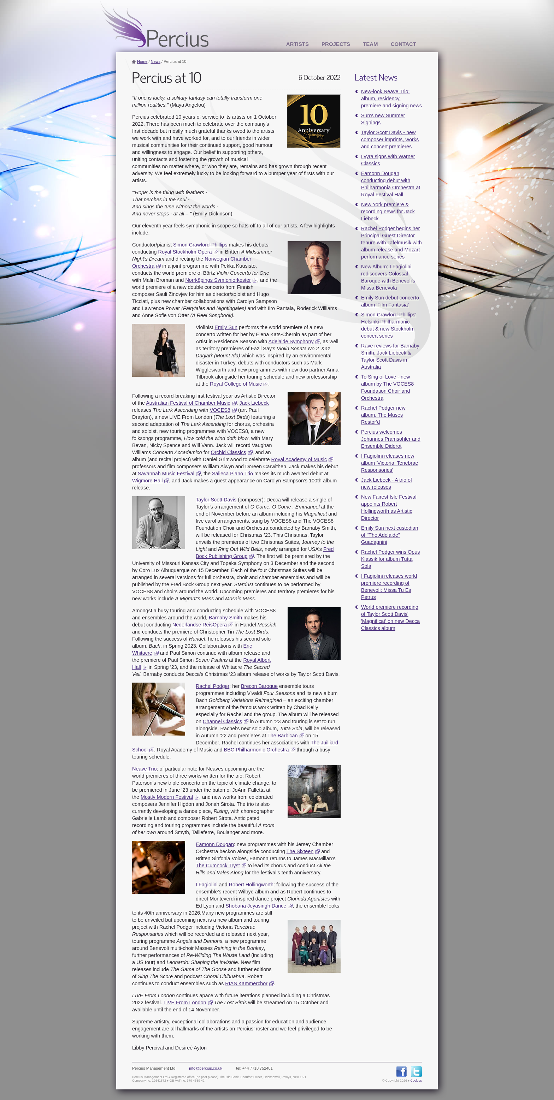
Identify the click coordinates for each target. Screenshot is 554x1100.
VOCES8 (220, 410)
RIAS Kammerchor (246, 983)
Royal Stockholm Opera (185, 252)
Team (370, 44)
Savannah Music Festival (166, 473)
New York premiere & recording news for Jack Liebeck (388, 211)
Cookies (416, 1080)
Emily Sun (225, 327)
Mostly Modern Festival (167, 797)
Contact (403, 44)
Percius (154, 24)
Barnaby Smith (225, 617)
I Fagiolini (207, 884)
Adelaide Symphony (291, 341)
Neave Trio (144, 769)
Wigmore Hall (147, 480)
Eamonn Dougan (215, 844)
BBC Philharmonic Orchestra (256, 750)
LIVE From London (185, 1002)
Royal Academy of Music (299, 459)
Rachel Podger (212, 686)
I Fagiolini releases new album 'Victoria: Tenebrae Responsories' (389, 463)
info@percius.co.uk (205, 1068)
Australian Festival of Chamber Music (188, 403)
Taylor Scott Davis (216, 500)
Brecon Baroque (259, 686)
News (156, 61)
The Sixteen (300, 851)
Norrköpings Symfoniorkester (218, 280)
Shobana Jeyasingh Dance (255, 906)
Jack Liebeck (254, 403)
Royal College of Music (236, 384)
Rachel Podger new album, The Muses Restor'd (383, 415)
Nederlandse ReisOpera (199, 625)
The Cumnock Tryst (218, 865)
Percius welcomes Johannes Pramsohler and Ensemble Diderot (390, 439)
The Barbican (282, 735)
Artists (297, 44)
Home (142, 61)
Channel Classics (222, 721)
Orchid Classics (228, 452)
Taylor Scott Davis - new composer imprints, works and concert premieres (390, 139)
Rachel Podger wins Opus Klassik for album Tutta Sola (390, 559)
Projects (336, 44)
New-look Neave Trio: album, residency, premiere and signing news (391, 98)
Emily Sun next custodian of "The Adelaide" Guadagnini (389, 535)
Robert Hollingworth (251, 884)
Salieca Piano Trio (232, 473)
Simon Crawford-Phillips (200, 245)
